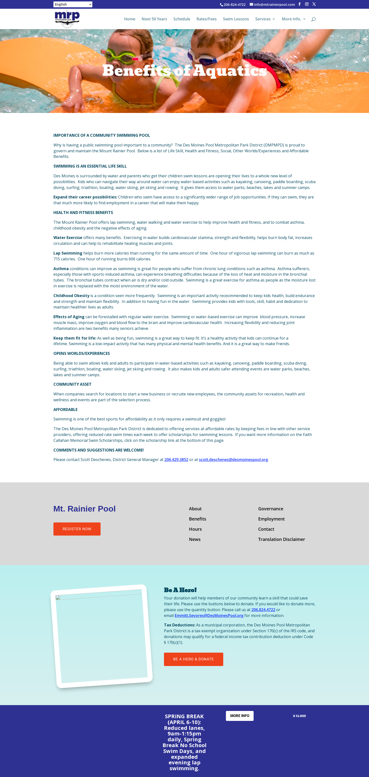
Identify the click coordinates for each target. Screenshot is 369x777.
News (195, 540)
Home (129, 19)
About (195, 509)
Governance (270, 509)
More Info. (291, 19)
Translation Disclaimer (281, 540)
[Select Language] (72, 4)
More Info (239, 716)
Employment (271, 519)
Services (263, 19)
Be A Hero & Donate (193, 659)
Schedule (181, 19)
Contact (266, 529)
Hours (195, 529)
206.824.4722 (263, 609)
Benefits (197, 519)
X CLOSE (299, 716)
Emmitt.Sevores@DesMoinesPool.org (209, 615)
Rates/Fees (207, 19)
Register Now (77, 529)
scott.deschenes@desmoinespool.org (233, 459)
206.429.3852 (176, 459)
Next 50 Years (154, 19)
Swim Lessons (236, 19)
